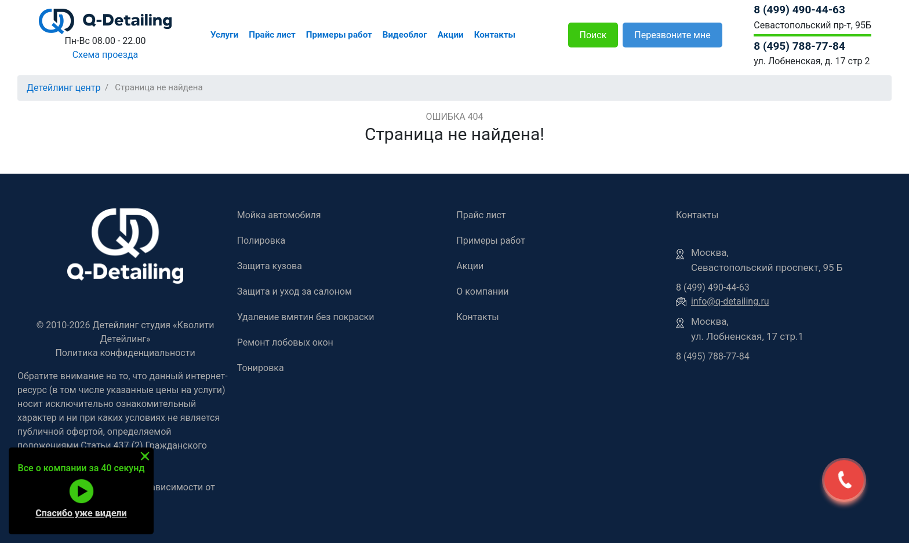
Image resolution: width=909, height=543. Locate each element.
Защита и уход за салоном (294, 291)
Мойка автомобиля (279, 215)
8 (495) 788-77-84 (799, 46)
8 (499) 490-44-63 (799, 9)
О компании (482, 291)
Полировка (261, 240)
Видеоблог (405, 35)
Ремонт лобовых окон (285, 342)
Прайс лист (272, 35)
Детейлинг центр (64, 87)
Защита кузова (269, 266)
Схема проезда (105, 54)
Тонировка (260, 367)
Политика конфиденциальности (125, 352)
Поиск (593, 35)
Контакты (494, 35)
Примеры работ (339, 35)
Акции (451, 35)
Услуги (224, 35)
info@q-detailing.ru (730, 301)
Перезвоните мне (672, 35)
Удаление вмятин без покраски (305, 316)
